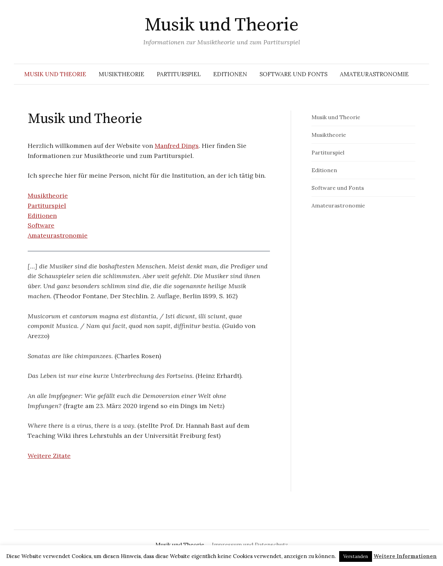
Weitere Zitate (49, 456)
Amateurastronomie (374, 74)
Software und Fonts (293, 74)
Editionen (230, 74)
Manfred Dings (177, 146)
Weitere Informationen (405, 556)
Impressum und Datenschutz (250, 544)
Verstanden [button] (355, 556)
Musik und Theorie (222, 25)
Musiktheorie (121, 74)
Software (41, 225)
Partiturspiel (179, 74)
